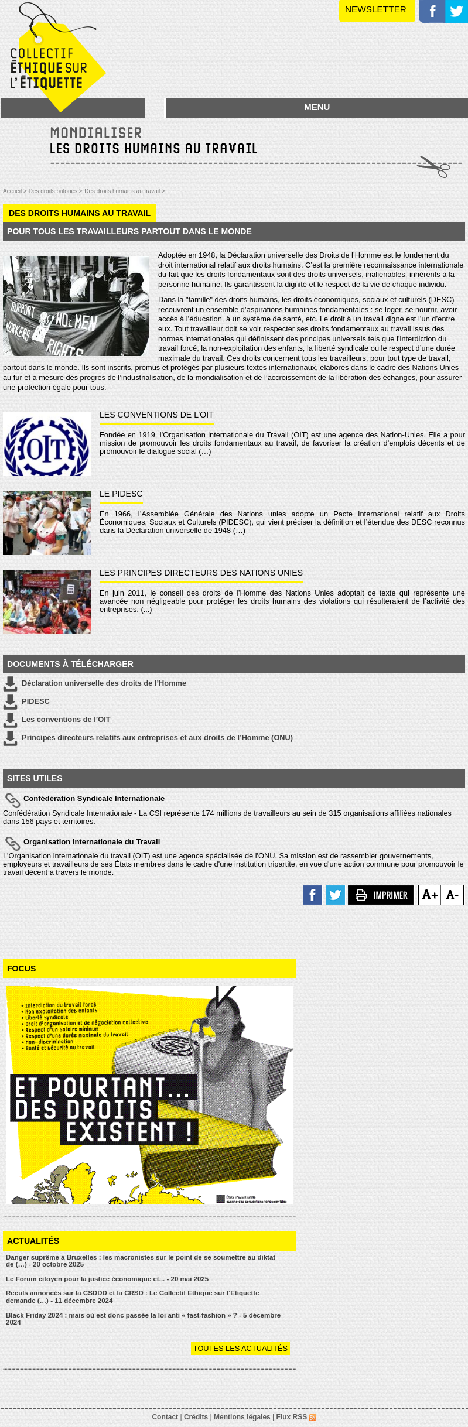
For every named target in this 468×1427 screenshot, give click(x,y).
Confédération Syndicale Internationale (94, 798)
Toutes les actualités (240, 1348)
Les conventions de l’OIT (57, 720)
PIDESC (26, 702)
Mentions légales (242, 1417)
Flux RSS (296, 1417)
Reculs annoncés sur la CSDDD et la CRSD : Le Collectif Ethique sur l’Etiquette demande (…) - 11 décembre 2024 (132, 1296)
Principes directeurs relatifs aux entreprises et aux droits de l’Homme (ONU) (148, 738)
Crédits (196, 1417)
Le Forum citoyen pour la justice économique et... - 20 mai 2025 (107, 1278)
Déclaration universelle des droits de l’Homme (94, 684)
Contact (165, 1417)
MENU (317, 107)
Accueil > (16, 191)
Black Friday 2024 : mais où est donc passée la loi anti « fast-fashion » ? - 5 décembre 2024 (143, 1319)
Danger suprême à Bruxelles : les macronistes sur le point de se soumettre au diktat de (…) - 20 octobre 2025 (140, 1261)
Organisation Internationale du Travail (91, 841)
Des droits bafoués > (56, 191)
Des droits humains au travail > (124, 191)
